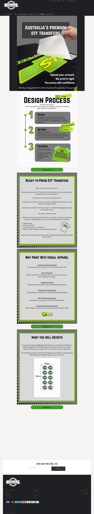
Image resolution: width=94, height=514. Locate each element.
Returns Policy (8, 494)
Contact (35, 497)
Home (35, 494)
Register (55, 1)
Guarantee (8, 495)
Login (51, 1)
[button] (63, 0)
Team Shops (36, 495)
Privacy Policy (8, 497)
